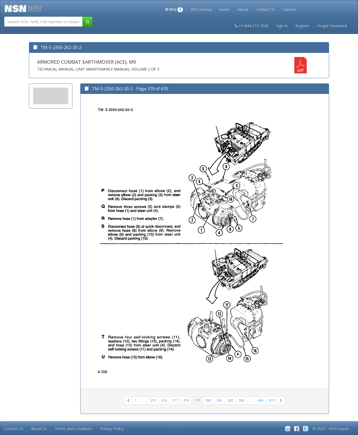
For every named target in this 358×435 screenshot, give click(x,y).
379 (197, 400)
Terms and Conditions (73, 428)
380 (208, 400)
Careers (289, 9)
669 (260, 400)
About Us (39, 428)
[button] (174, 9)
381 (219, 400)
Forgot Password (332, 25)
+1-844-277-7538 (251, 25)
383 (241, 400)
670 (271, 400)
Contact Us (265, 9)
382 (230, 400)
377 (175, 400)
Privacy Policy (111, 428)
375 (153, 400)
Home (224, 9)
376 (164, 400)
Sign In (281, 25)
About (243, 9)
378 (186, 400)
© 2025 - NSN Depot (331, 428)
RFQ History (201, 9)
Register (302, 25)
